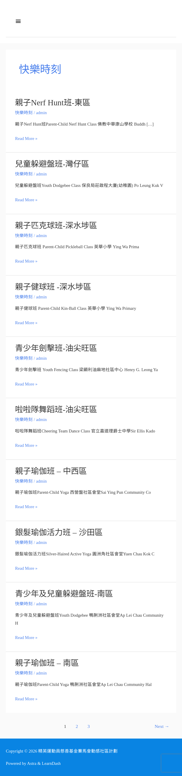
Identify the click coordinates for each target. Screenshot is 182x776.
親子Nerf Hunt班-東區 (52, 102)
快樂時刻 (24, 112)
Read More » (26, 139)
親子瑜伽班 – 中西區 (50, 471)
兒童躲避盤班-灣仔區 (52, 164)
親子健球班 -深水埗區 (53, 287)
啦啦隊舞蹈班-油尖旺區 (56, 409)
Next (162, 726)
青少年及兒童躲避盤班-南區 (64, 593)
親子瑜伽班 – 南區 (47, 663)
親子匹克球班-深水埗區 (56, 225)
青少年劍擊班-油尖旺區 (56, 348)
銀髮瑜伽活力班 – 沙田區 (58, 532)
